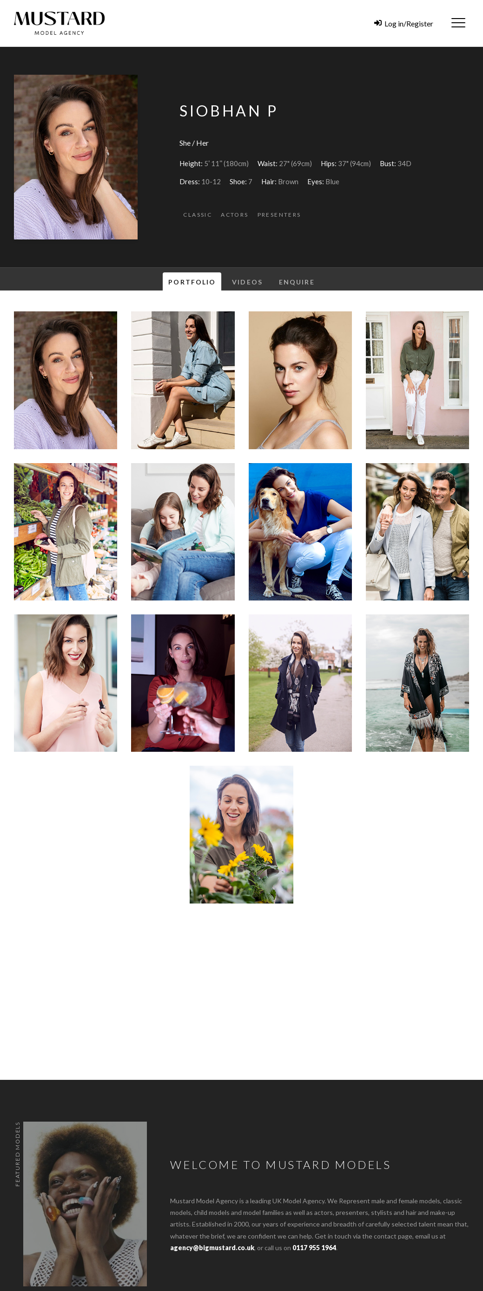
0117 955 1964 (314, 1248)
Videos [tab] (247, 282)
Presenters (279, 214)
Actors (234, 214)
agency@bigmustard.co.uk (212, 1248)
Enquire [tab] (297, 282)
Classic (197, 214)
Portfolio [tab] (192, 282)
